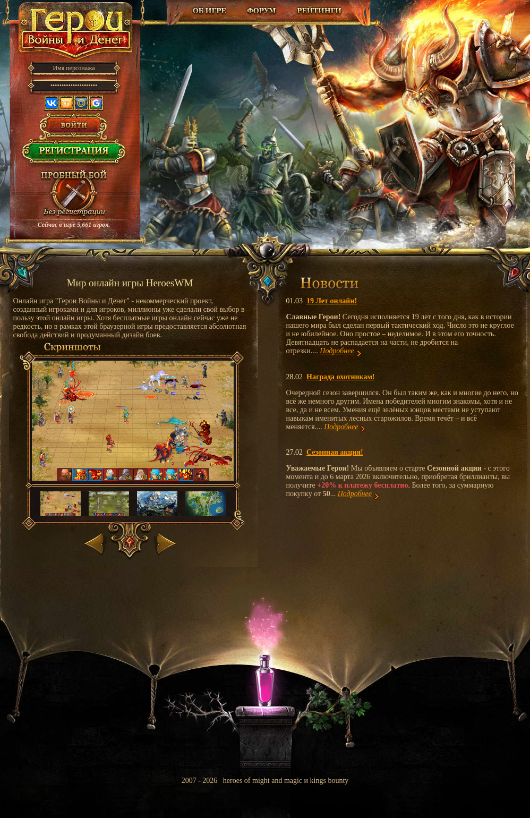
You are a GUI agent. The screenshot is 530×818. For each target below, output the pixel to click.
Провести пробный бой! (73, 194)
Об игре (210, 10)
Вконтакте (51, 103)
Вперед (164, 541)
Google (96, 103)
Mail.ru (81, 103)
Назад (95, 541)
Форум (262, 10)
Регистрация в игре (74, 154)
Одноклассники (66, 103)
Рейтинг (319, 10)
